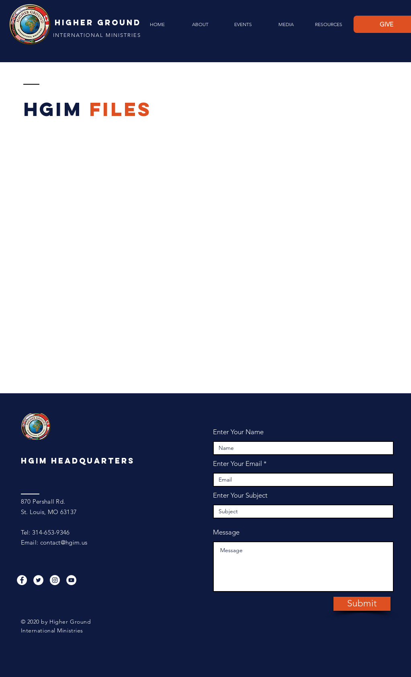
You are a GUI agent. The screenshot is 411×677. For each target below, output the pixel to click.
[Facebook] (22, 580)
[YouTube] (71, 580)
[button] (200, 24)
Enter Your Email (237, 463)
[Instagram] (55, 580)
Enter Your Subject (240, 495)
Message (226, 532)
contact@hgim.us (64, 542)
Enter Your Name (238, 432)
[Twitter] (38, 580)
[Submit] (362, 604)
